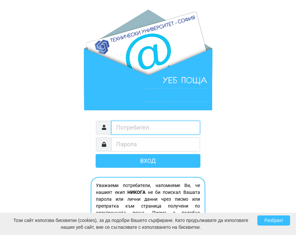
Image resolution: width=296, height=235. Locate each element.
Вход (148, 161)
